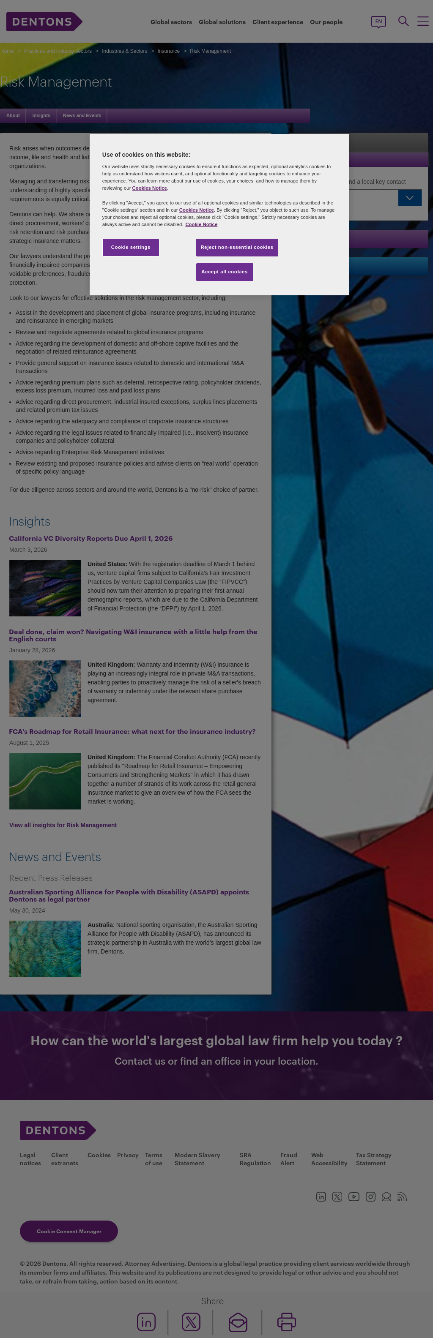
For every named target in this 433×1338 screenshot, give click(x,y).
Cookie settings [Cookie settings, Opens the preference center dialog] (131, 247)
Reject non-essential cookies (237, 247)
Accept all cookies (224, 271)
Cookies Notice (149, 188)
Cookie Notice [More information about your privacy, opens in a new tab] (201, 224)
